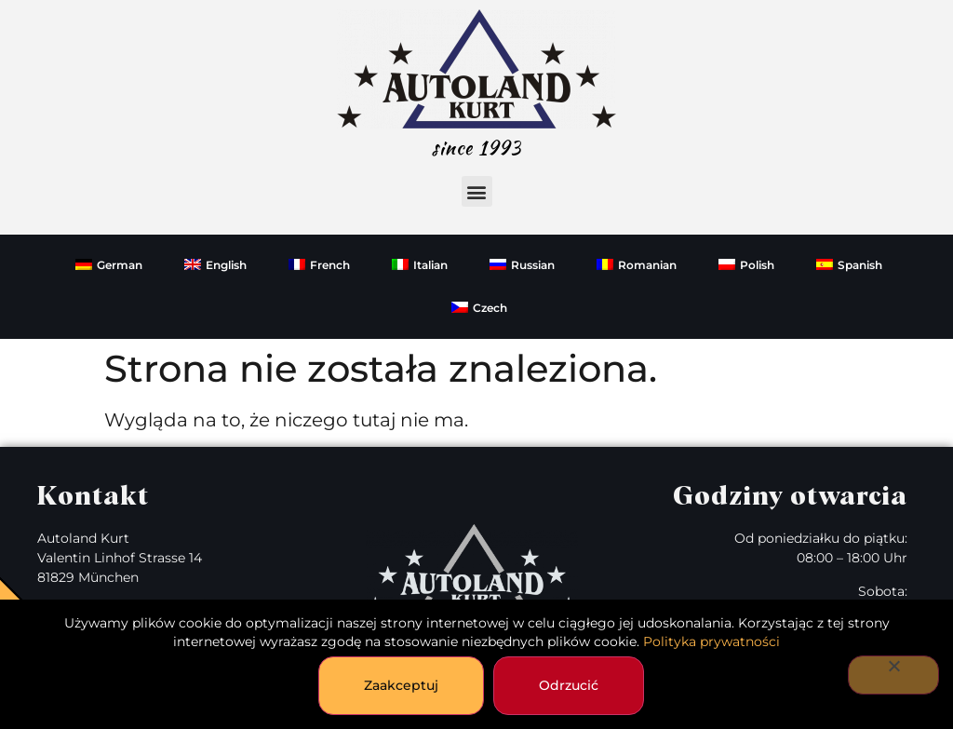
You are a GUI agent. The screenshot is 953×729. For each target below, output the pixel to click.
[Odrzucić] (893, 675)
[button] (477, 191)
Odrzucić (568, 685)
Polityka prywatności (711, 641)
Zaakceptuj (401, 685)
